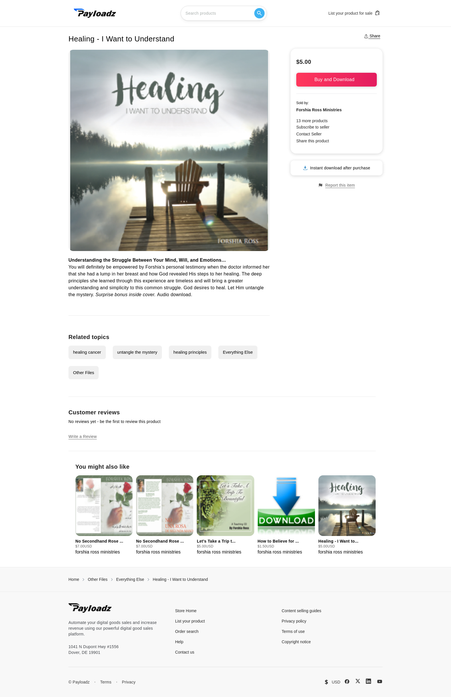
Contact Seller (309, 134)
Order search (187, 631)
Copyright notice (296, 641)
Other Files (83, 372)
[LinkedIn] (368, 681)
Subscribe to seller (312, 127)
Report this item (336, 185)
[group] (104, 515)
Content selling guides (301, 610)
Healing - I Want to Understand (180, 579)
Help (179, 641)
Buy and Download (336, 79)
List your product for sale (354, 13)
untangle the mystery (137, 352)
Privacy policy (294, 621)
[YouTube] (380, 681)
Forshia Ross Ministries (319, 110)
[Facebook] (347, 681)
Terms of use (293, 631)
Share (372, 36)
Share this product (312, 141)
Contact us (184, 652)
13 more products (312, 120)
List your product (190, 621)
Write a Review (82, 436)
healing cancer (87, 352)
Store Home (186, 610)
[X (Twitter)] (358, 681)
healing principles (190, 352)
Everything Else (238, 352)
